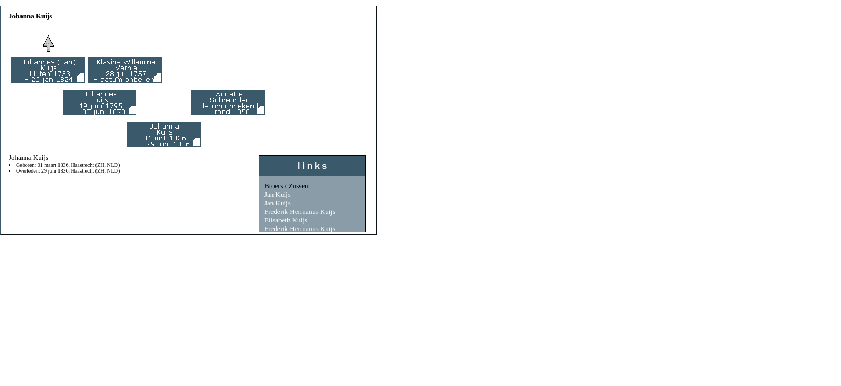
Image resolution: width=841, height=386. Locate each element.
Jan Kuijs (277, 194)
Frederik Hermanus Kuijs (299, 211)
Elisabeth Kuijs (285, 220)
